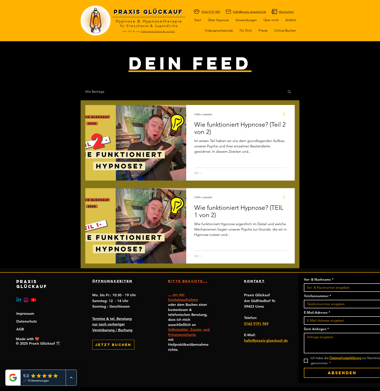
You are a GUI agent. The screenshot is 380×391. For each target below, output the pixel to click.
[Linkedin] (19, 300)
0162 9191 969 (256, 323)
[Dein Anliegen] (342, 343)
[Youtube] (33, 300)
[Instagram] (26, 300)
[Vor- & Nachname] (340, 287)
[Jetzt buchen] (113, 345)
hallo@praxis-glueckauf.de (266, 340)
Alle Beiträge (94, 91)
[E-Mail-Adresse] (340, 320)
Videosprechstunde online (158, 31)
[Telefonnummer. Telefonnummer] (340, 304)
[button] (245, 30)
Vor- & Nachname (319, 280)
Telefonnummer (317, 296)
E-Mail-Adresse (317, 313)
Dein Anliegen (316, 329)
